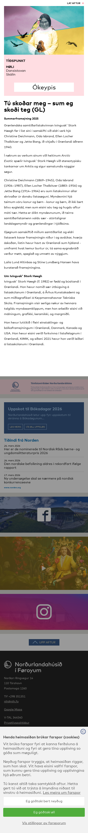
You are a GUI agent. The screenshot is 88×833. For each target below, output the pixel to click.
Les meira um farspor (62, 792)
